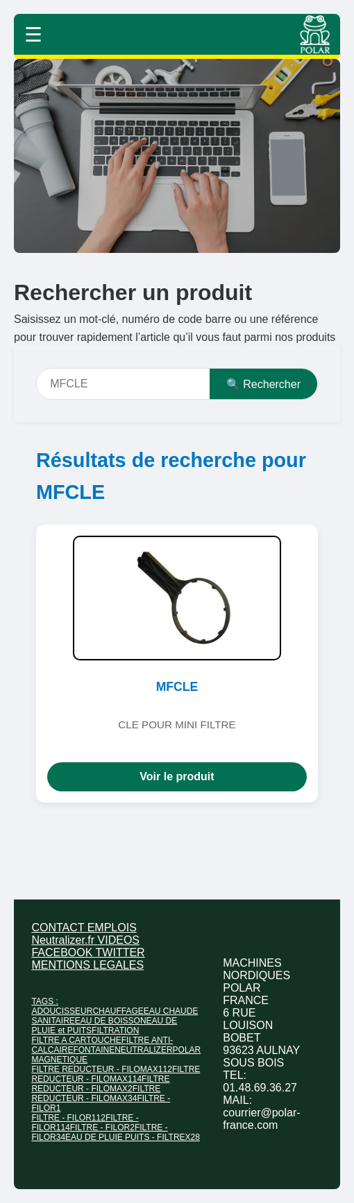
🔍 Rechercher (263, 384)
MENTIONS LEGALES (87, 965)
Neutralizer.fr (64, 940)
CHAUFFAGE (117, 1011)
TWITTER (120, 952)
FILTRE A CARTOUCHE (76, 1040)
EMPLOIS (112, 927)
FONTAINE (94, 1050)
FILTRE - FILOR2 (102, 1127)
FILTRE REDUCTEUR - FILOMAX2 (100, 1084)
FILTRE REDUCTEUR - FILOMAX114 (115, 1074)
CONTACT (59, 927)
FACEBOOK (63, 952)
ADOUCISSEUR (61, 1011)
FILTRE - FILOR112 (68, 1118)
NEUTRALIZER (143, 1050)
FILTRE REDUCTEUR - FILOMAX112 (101, 1069)
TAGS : (44, 1001)
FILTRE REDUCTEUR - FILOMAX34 (95, 1093)
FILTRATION (115, 1030)
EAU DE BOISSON (110, 1021)
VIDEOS (119, 940)
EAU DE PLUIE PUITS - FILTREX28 (132, 1137)
